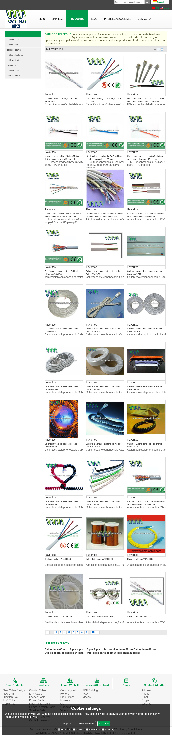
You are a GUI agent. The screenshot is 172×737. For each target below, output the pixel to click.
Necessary (64, 729)
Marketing (108, 729)
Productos (77, 19)
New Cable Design (14, 690)
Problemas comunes (117, 19)
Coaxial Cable (37, 690)
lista (158, 49)
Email (145, 697)
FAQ (85, 693)
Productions (67, 697)
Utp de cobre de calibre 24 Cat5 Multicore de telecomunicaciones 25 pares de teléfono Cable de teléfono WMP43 (104, 159)
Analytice (78, 729)
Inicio (41, 19)
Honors (64, 693)
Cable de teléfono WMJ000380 (99, 559)
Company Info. (69, 690)
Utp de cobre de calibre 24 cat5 (64, 652)
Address (147, 690)
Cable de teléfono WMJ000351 (141, 559)
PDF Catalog (90, 690)
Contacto (144, 19)
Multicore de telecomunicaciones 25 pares (113, 652)
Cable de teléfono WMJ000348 (99, 616)
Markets (65, 700)
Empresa (57, 19)
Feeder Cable (37, 697)
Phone (145, 693)
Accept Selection (86, 723)
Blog (94, 19)
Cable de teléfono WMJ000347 (141, 616)
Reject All (67, 723)
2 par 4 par (76, 649)
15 (93, 632)
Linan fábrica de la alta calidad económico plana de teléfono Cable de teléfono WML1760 (145, 101)
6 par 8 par (93, 649)
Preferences (93, 729)
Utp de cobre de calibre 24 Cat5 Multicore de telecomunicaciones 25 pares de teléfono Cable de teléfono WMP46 (63, 159)
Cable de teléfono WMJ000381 (58, 559)
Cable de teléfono (56, 649)
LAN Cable (35, 693)
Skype (145, 700)
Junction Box (10, 697)
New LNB (8, 693)
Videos (87, 697)
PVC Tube (9, 700)
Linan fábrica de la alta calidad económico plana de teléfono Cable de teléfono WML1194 (104, 217)
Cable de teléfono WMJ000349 (58, 616)
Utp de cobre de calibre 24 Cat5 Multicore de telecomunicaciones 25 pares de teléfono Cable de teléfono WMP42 (145, 159)
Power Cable (37, 700)
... (89, 632)
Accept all (104, 723)
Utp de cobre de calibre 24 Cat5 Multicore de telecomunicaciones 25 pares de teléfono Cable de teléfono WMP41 (63, 217)
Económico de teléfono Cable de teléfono (130, 649)
